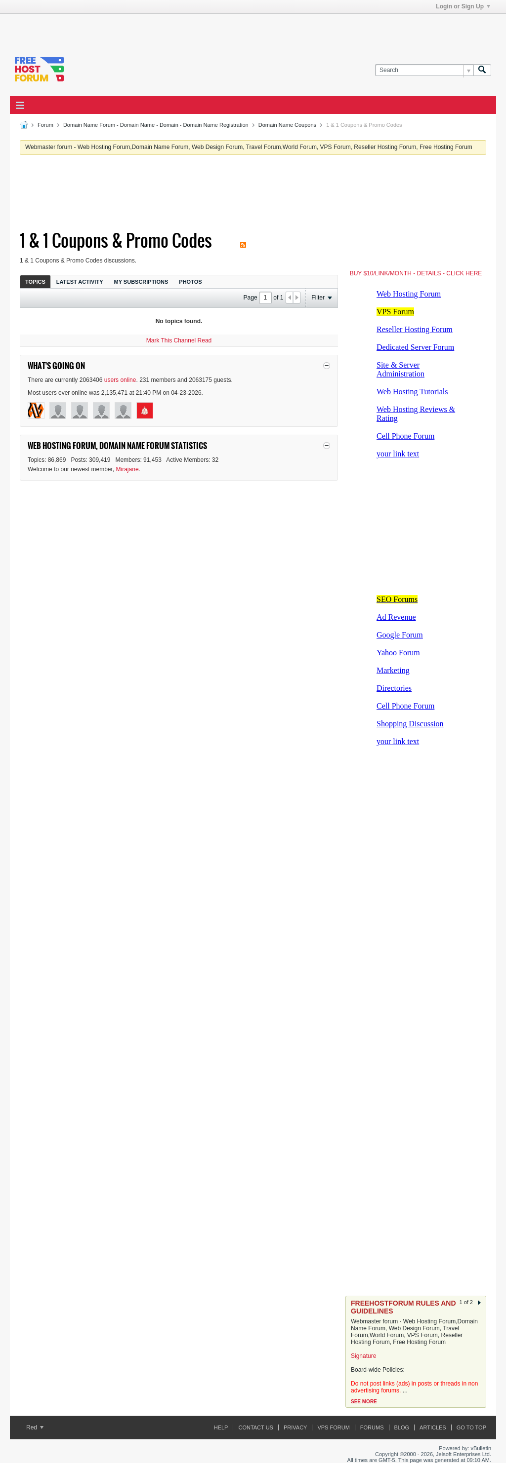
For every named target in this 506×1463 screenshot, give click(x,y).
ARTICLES (433, 1427)
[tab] (35, 281)
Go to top (471, 1427)
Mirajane (127, 469)
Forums (372, 1427)
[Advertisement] (131, 28)
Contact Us (255, 1427)
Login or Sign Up (463, 6)
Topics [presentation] (35, 282)
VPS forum (333, 1427)
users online (120, 379)
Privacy (295, 1427)
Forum (45, 125)
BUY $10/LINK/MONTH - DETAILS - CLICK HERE (416, 273)
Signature (363, 1355)
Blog (402, 1427)
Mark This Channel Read (179, 340)
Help (221, 1427)
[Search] (424, 70)
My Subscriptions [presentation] (141, 282)
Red (34, 1427)
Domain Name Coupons (287, 125)
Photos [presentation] (190, 282)
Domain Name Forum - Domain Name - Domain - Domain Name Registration (156, 125)
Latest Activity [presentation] (79, 282)
